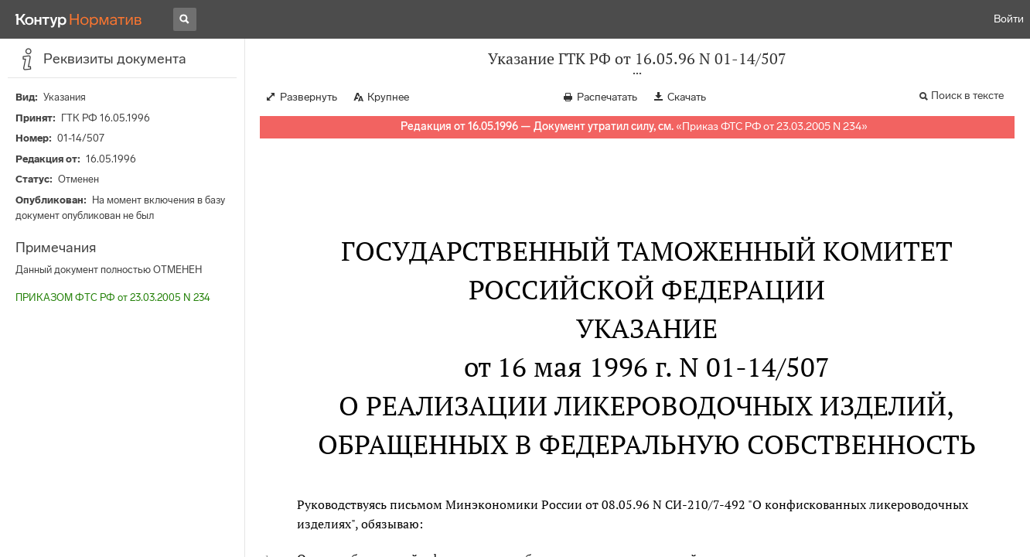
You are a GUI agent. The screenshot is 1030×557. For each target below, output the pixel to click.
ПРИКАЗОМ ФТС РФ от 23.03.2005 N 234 (112, 297)
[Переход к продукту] (78, 19)
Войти (1009, 19)
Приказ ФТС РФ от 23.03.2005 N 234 (771, 126)
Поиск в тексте (967, 95)
